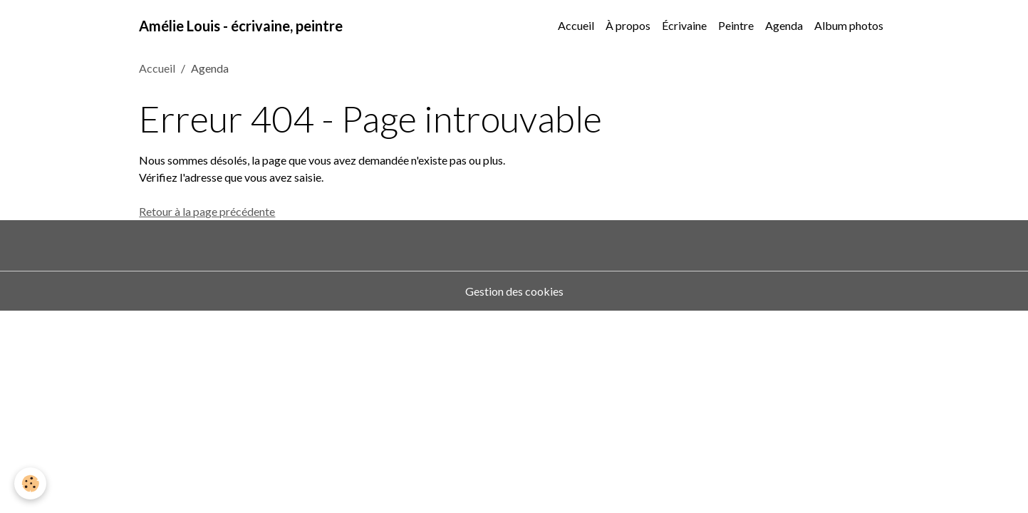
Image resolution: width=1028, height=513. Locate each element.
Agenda (784, 25)
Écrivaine (684, 25)
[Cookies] (30, 483)
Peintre (736, 25)
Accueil (576, 25)
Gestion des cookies (514, 291)
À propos (628, 25)
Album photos (848, 25)
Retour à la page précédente (207, 211)
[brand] (241, 25)
